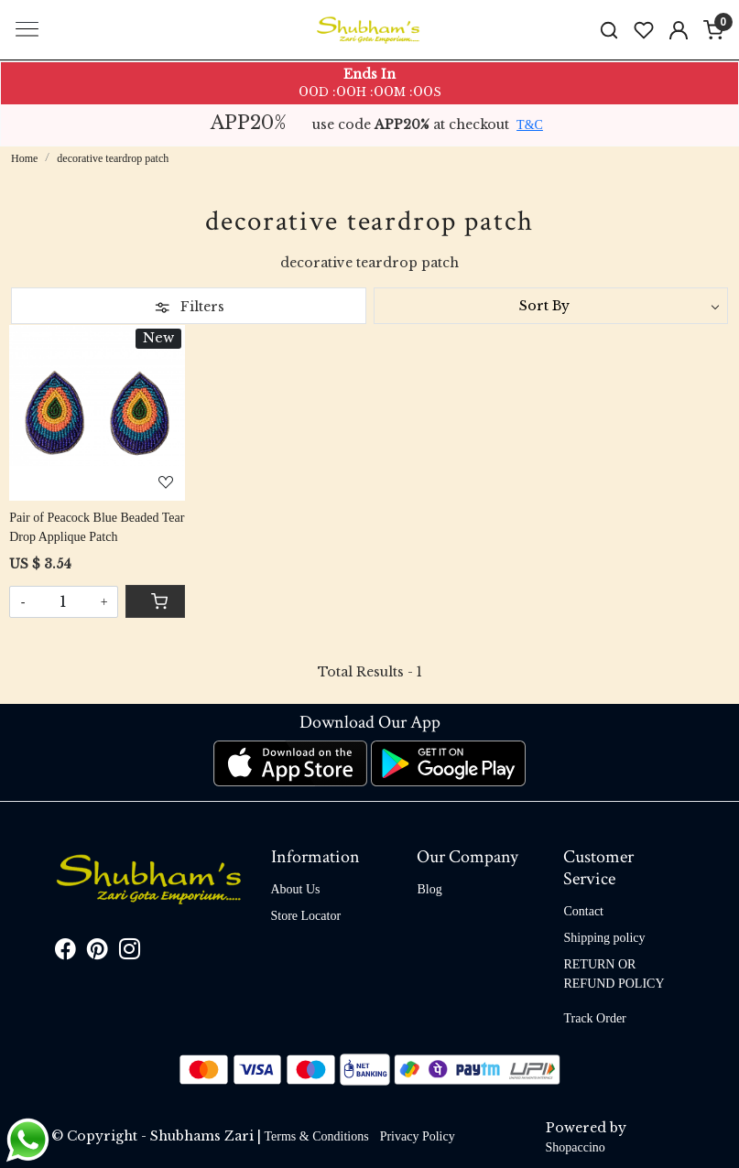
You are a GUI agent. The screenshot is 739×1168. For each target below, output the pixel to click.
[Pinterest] (97, 953)
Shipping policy (604, 938)
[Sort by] (551, 305)
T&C (529, 125)
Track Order (594, 1018)
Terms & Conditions (317, 1136)
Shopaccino (575, 1147)
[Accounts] (678, 30)
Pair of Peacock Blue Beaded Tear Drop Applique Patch (96, 527)
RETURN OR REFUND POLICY (613, 973)
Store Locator (306, 916)
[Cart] (155, 601)
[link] (609, 29)
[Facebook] (65, 953)
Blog (429, 889)
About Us (296, 889)
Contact (583, 911)
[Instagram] (129, 953)
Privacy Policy (417, 1136)
